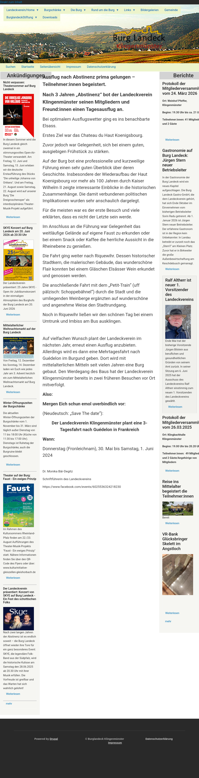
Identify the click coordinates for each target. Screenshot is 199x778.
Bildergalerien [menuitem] (149, 10)
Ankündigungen (26, 75)
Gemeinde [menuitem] (171, 10)
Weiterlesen (13, 217)
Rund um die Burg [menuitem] (103, 11)
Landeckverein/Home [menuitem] (21, 11)
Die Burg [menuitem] (77, 11)
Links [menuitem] (128, 11)
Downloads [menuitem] (50, 17)
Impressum (73, 67)
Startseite (27, 67)
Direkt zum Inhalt (11, 2)
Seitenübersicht (50, 67)
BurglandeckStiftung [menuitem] (21, 18)
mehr (9, 703)
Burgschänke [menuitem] (53, 11)
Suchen (10, 67)
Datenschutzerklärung (101, 67)
